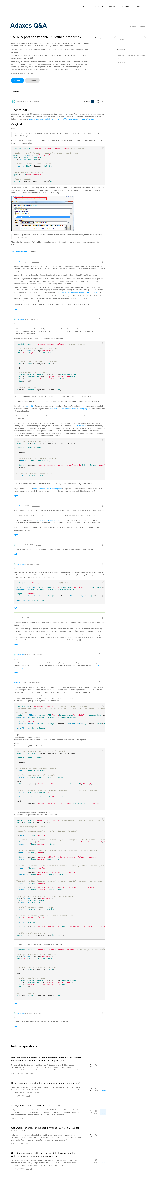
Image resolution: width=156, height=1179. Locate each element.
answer (17, 80)
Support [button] (125, 6)
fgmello (28, 1096)
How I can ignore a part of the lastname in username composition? (45, 1083)
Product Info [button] (98, 6)
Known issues (121, 62)
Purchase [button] (113, 6)
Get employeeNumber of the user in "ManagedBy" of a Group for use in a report (45, 1129)
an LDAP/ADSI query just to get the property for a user (78, 292)
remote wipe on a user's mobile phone (47, 488)
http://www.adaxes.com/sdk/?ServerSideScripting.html (70, 408)
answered (20, 101)
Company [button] (138, 6)
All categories (119, 49)
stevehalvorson (29, 1073)
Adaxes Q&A (28, 25)
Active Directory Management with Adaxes (131, 55)
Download (85, 6)
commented (17, 262)
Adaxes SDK (29, 406)
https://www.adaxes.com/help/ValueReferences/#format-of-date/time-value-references (61, 119)
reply (16, 309)
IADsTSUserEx (80, 425)
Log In (142, 26)
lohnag (27, 1144)
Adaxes (18, 6)
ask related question (19, 251)
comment (32, 80)
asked (13, 74)
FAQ (118, 59)
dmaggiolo (29, 1169)
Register (133, 26)
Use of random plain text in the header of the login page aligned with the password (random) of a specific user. (44, 1155)
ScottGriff (27, 1118)
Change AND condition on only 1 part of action (35, 1105)
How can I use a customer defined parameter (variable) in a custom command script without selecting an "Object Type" (46, 1059)
